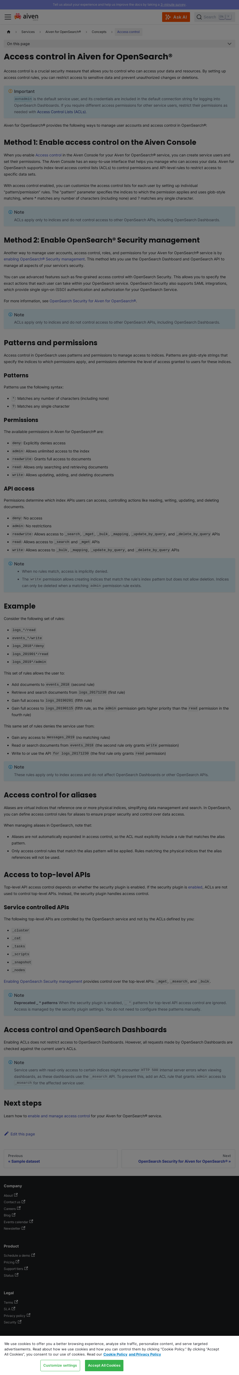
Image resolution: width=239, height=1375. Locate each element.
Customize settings (60, 1365)
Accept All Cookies (104, 1365)
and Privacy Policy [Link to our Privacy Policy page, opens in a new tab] (145, 1354)
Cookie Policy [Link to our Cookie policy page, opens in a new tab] (115, 1354)
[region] (119, 1355)
